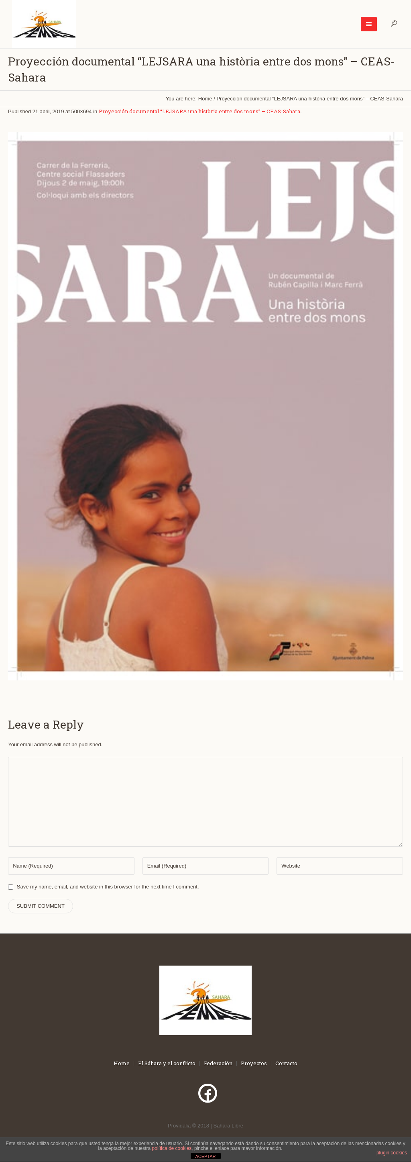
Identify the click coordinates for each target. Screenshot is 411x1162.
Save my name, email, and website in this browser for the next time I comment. (108, 887)
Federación (218, 1063)
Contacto (286, 1063)
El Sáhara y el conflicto (166, 1063)
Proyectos (254, 1063)
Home (205, 99)
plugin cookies (391, 1153)
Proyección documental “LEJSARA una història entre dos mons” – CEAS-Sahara (199, 111)
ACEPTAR (205, 1156)
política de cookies (172, 1148)
